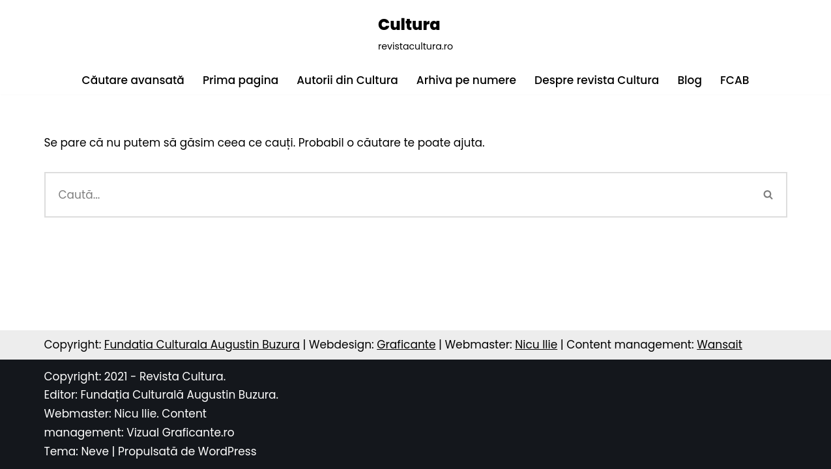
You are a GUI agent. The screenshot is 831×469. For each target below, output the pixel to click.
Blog (689, 80)
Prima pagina (240, 80)
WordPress (227, 451)
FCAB (734, 80)
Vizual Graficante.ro (180, 432)
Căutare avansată (133, 80)
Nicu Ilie (536, 344)
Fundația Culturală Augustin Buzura (178, 395)
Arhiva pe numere (466, 80)
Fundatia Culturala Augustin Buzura (202, 344)
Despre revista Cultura (596, 80)
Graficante (406, 344)
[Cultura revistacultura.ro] (415, 33)
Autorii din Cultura (347, 80)
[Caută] (397, 195)
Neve (95, 451)
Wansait (719, 344)
